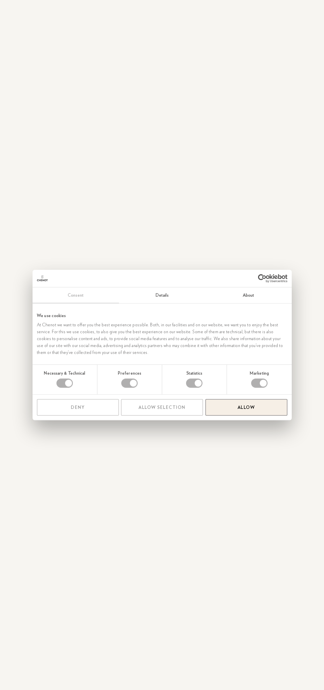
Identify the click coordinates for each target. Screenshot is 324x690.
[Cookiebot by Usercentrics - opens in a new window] (262, 278)
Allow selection (162, 407)
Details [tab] (162, 295)
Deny (78, 407)
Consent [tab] (76, 295)
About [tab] (248, 295)
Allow (246, 407)
